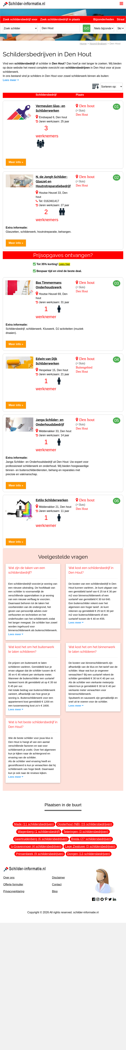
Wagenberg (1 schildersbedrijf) (39, 831)
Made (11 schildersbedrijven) (34, 824)
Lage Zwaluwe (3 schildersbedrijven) (90, 846)
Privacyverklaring (13, 891)
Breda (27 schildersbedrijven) (91, 839)
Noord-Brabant (98, 43)
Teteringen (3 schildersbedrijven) (85, 831)
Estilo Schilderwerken (52, 500)
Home (83, 43)
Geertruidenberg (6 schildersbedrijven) (40, 839)
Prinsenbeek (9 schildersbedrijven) (40, 854)
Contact (56, 884)
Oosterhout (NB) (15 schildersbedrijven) (84, 824)
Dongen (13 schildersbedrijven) (88, 854)
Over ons (8, 877)
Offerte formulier (13, 884)
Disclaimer (58, 877)
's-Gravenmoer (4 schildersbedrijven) (36, 846)
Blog (54, 891)
